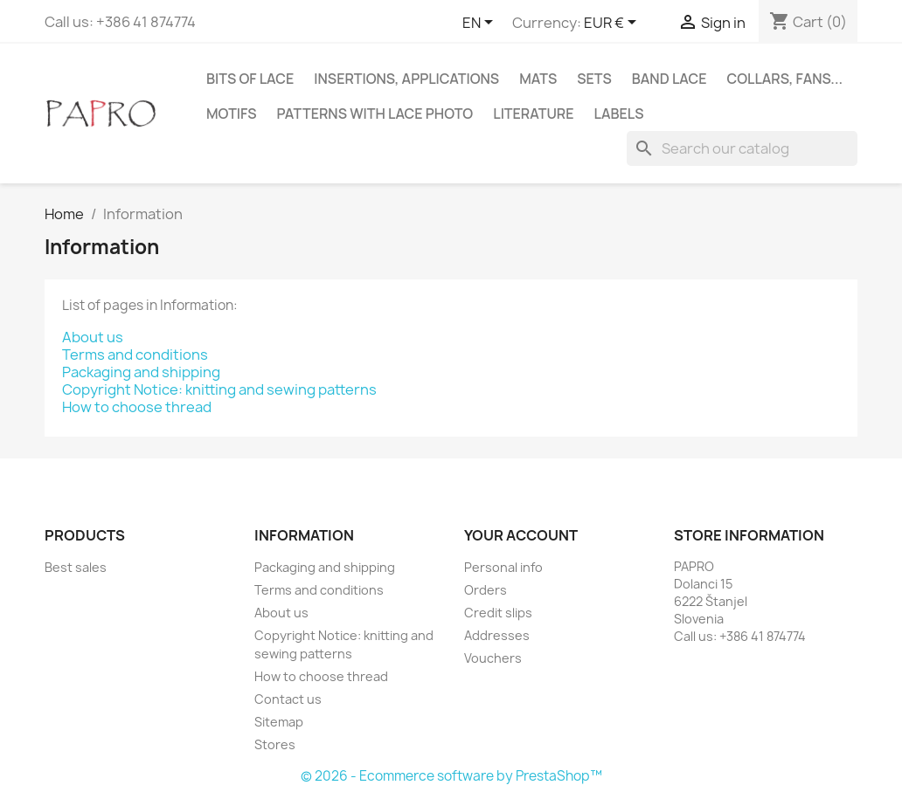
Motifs (231, 113)
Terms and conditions (135, 354)
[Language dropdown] (480, 23)
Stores (274, 744)
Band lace (669, 78)
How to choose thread (137, 407)
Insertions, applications (406, 78)
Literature (533, 113)
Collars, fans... (784, 78)
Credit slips (498, 612)
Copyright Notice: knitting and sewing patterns (219, 389)
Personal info (503, 567)
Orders (485, 590)
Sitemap (278, 721)
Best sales (76, 567)
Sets (594, 78)
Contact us (288, 699)
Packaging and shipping (141, 372)
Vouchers (493, 658)
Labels (619, 113)
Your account (521, 535)
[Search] (742, 148)
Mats (538, 78)
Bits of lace (250, 78)
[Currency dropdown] (613, 23)
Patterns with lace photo (375, 113)
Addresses (497, 635)
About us (92, 337)
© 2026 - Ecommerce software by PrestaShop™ (451, 776)
